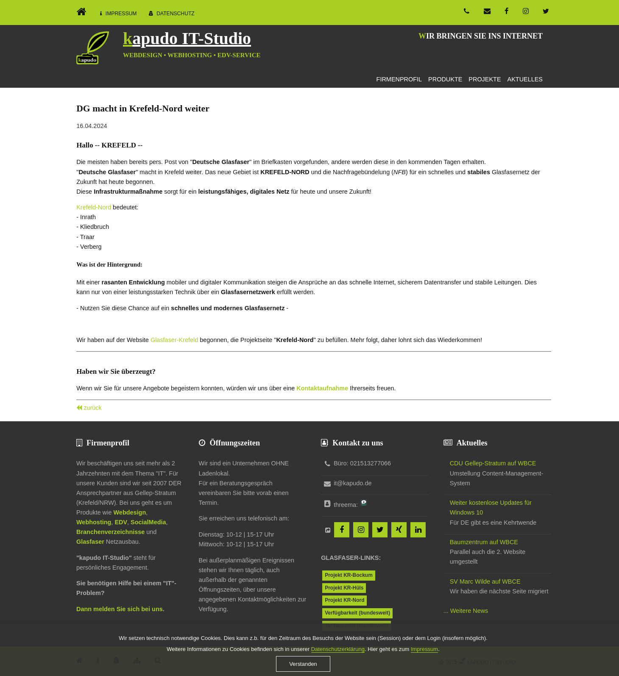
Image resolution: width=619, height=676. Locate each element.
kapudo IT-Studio (187, 38)
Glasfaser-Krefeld (174, 340)
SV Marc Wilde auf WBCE (485, 581)
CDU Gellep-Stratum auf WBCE (493, 463)
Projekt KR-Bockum (349, 575)
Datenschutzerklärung (338, 655)
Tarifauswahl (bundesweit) (356, 626)
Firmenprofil (399, 79)
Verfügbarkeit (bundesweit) (357, 613)
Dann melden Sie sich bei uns (119, 609)
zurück (93, 407)
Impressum (121, 14)
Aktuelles (525, 79)
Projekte (484, 79)
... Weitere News (465, 610)
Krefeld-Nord (93, 207)
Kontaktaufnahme (322, 388)
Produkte (445, 79)
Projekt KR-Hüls (344, 588)
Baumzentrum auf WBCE (484, 542)
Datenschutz (175, 14)
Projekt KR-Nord (344, 600)
